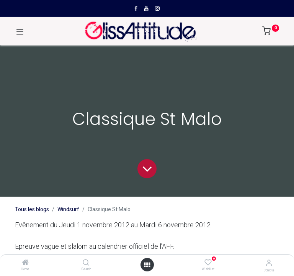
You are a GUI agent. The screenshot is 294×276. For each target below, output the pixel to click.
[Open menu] (147, 264)
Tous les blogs (32, 209)
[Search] (86, 263)
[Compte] (269, 262)
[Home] (25, 263)
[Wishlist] (208, 262)
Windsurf (68, 209)
